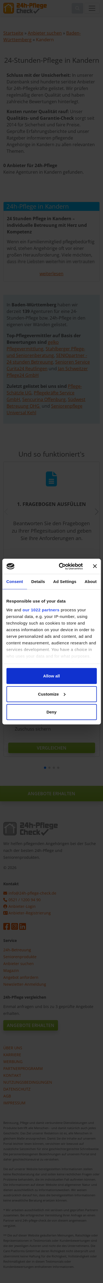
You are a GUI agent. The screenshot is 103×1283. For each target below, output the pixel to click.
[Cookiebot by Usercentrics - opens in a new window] (61, 566)
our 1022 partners (41, 609)
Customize (51, 693)
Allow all (51, 676)
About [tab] (91, 581)
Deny (51, 712)
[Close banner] (95, 566)
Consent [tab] (14, 581)
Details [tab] (38, 581)
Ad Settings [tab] (64, 581)
